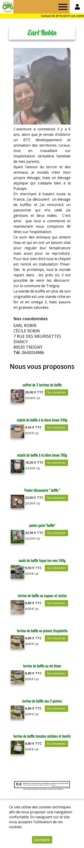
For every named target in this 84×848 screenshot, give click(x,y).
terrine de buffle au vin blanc (42, 666)
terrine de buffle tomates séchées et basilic (42, 736)
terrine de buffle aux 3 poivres (42, 701)
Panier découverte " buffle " (42, 490)
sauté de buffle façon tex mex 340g (42, 560)
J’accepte (42, 839)
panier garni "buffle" (42, 525)
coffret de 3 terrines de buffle (42, 385)
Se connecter (56, 392)
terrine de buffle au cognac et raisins (42, 595)
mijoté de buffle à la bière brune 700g (42, 455)
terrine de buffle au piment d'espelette (42, 630)
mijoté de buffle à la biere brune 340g (42, 420)
